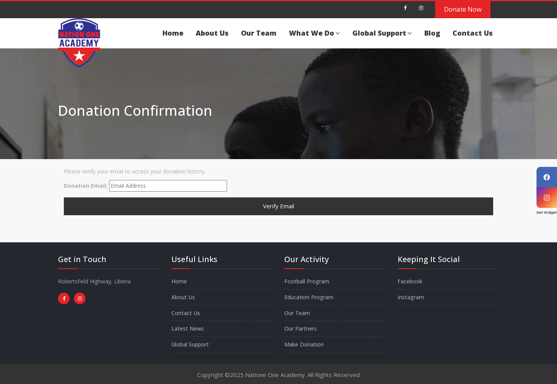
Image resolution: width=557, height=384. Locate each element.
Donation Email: (86, 185)
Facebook (410, 281)
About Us (212, 33)
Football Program (306, 281)
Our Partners (300, 328)
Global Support (382, 33)
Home (172, 33)
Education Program (308, 297)
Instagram (411, 297)
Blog (432, 33)
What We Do (314, 33)
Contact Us (473, 33)
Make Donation (304, 344)
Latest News (187, 328)
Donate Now (463, 9)
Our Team (259, 33)
